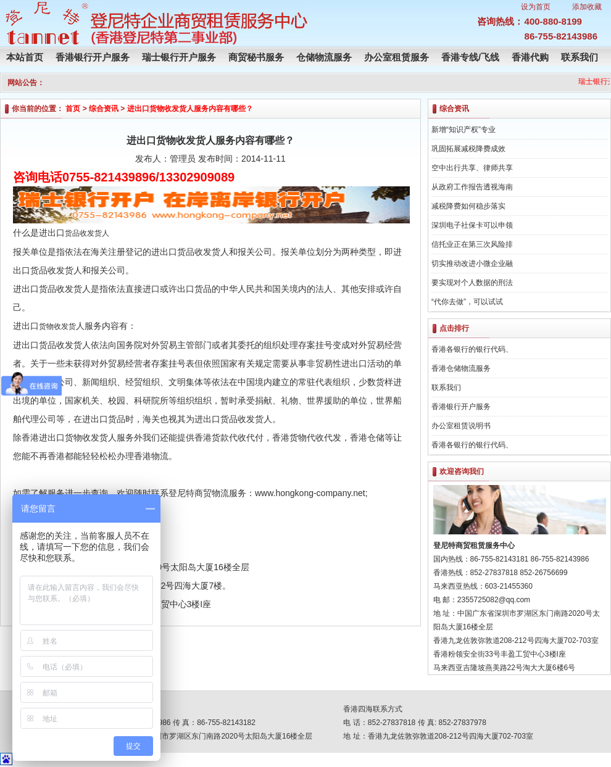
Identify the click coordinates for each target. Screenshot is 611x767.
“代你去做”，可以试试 (467, 301)
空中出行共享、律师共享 (472, 168)
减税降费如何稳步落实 (468, 206)
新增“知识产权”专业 (463, 129)
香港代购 (530, 57)
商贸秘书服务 (256, 57)
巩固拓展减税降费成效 (468, 148)
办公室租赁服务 (396, 57)
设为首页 (536, 6)
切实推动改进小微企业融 (472, 263)
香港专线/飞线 (470, 57)
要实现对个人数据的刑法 (472, 282)
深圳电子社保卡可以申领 (472, 225)
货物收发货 (57, 326)
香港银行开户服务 (93, 57)
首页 (72, 108)
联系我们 (579, 57)
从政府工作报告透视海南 (472, 187)
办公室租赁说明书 (461, 425)
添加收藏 (587, 6)
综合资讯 (103, 108)
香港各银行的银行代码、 (472, 349)
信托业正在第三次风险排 (472, 244)
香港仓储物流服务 (461, 368)
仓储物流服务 (324, 57)
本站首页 (24, 57)
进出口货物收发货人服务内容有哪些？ (190, 108)
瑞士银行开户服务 (179, 57)
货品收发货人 (87, 233)
